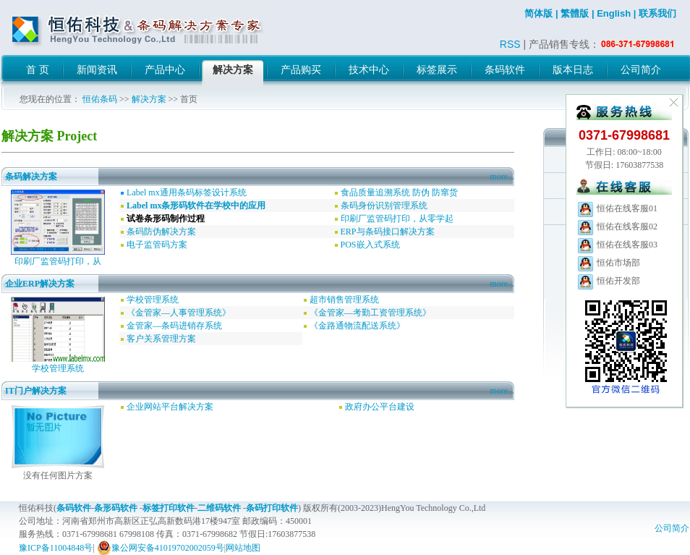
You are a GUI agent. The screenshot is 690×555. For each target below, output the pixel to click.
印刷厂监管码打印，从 (57, 261)
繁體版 (575, 13)
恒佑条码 (99, 99)
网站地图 (243, 548)
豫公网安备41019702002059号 (160, 548)
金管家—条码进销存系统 (174, 326)
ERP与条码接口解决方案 (388, 231)
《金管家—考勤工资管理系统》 (370, 313)
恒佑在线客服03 (616, 245)
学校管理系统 (58, 368)
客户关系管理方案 (161, 339)
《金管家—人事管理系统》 (179, 313)
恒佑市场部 (608, 263)
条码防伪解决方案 (161, 231)
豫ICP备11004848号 (56, 548)
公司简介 (672, 528)
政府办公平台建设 (379, 407)
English (614, 13)
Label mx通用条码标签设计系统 (187, 192)
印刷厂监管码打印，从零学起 (397, 218)
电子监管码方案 (157, 245)
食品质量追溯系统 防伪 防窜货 (399, 192)
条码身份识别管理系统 (384, 205)
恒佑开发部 (608, 281)
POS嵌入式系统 (370, 245)
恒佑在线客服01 (616, 208)
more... (502, 176)
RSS (510, 44)
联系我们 (657, 13)
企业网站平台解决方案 (170, 407)
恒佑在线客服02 (616, 226)
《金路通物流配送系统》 (357, 326)
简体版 (538, 13)
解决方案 (149, 99)
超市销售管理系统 (344, 300)
